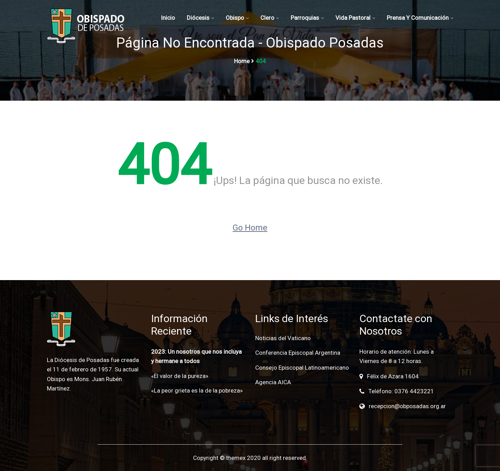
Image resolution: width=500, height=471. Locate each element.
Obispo (235, 17)
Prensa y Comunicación (418, 17)
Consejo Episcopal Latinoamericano (302, 367)
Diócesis (198, 17)
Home (242, 61)
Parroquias (305, 17)
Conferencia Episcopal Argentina (297, 352)
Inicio (168, 17)
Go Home (250, 228)
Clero (267, 17)
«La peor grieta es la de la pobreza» (197, 390)
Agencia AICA (273, 382)
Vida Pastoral (352, 17)
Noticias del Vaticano (283, 338)
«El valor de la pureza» (179, 375)
